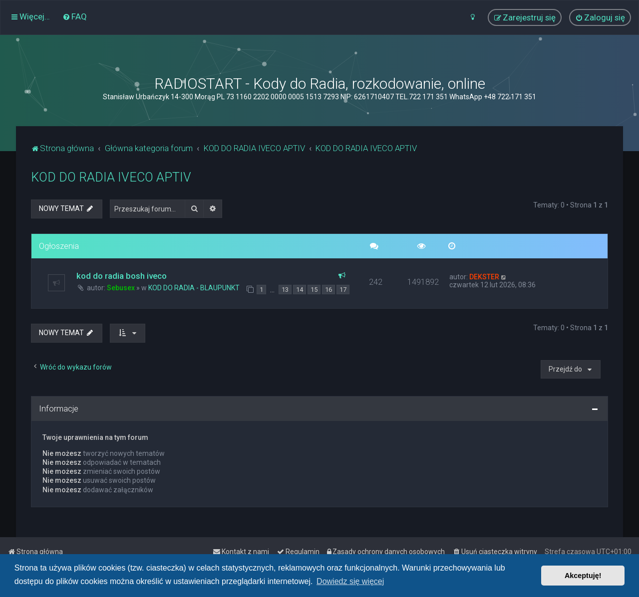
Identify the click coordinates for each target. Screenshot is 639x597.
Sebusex (121, 288)
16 (328, 289)
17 (342, 289)
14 (299, 289)
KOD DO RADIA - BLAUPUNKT (194, 288)
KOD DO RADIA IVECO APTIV (111, 177)
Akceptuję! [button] (583, 576)
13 (285, 289)
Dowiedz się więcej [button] (350, 581)
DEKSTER (484, 277)
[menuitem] (74, 16)
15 (314, 289)
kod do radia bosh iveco (121, 276)
